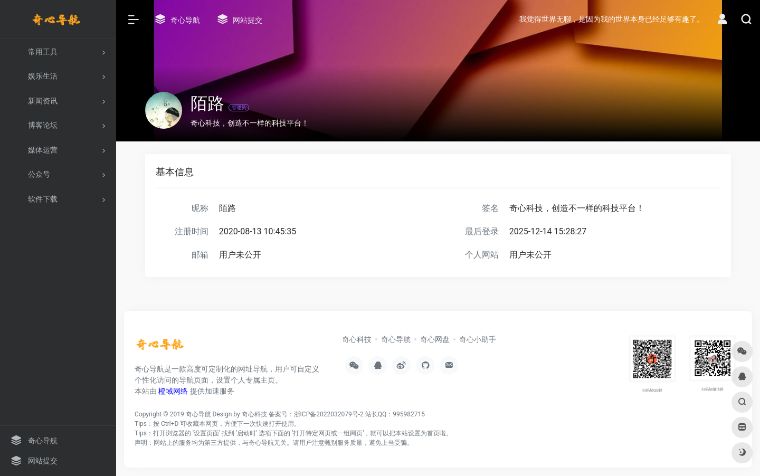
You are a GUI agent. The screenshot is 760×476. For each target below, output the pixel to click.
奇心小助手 (477, 339)
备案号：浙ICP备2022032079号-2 (316, 414)
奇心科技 (357, 339)
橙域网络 (173, 391)
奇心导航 (396, 339)
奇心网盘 (435, 339)
